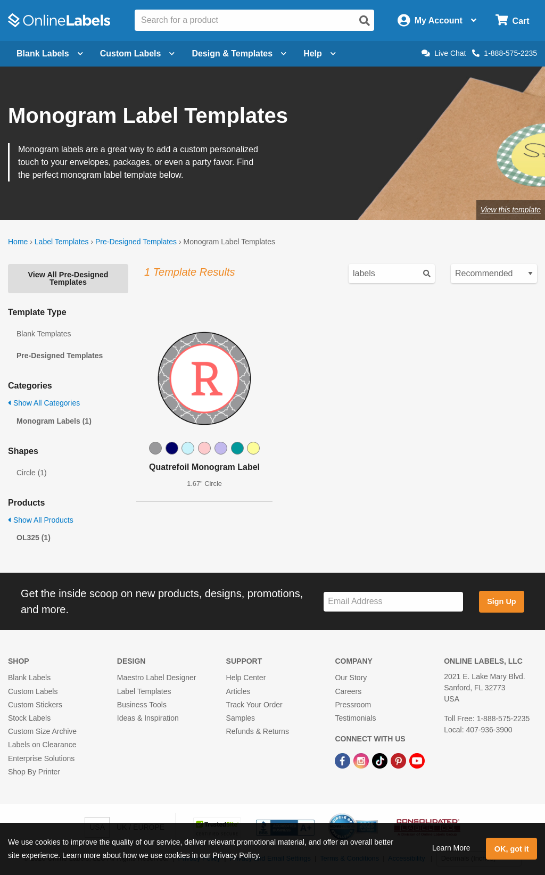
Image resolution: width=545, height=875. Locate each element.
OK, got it (511, 849)
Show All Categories (44, 403)
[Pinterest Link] (399, 760)
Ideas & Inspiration (148, 718)
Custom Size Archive (42, 731)
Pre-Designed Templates (136, 241)
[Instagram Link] (362, 760)
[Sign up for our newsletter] (393, 602)
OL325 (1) (33, 537)
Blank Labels (29, 677)
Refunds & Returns (257, 731)
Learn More (451, 848)
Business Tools (142, 704)
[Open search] (364, 20)
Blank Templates (43, 333)
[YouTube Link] (417, 760)
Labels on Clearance (42, 744)
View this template (511, 209)
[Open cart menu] (512, 20)
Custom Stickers (35, 704)
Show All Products (40, 520)
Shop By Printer (34, 771)
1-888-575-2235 (504, 53)
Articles (238, 691)
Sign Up (501, 601)
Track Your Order (254, 704)
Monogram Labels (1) (54, 421)
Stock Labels (29, 718)
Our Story (351, 677)
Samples (240, 718)
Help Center (246, 677)
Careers (348, 691)
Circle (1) (31, 472)
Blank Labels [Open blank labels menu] (49, 53)
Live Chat (444, 53)
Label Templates (62, 241)
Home (18, 241)
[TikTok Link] (381, 760)
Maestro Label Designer (156, 677)
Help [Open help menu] (319, 53)
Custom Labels (32, 691)
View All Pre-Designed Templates (68, 278)
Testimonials (355, 718)
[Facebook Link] (343, 760)
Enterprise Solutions (41, 758)
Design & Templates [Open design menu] (239, 53)
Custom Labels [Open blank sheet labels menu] (137, 53)
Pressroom (353, 704)
